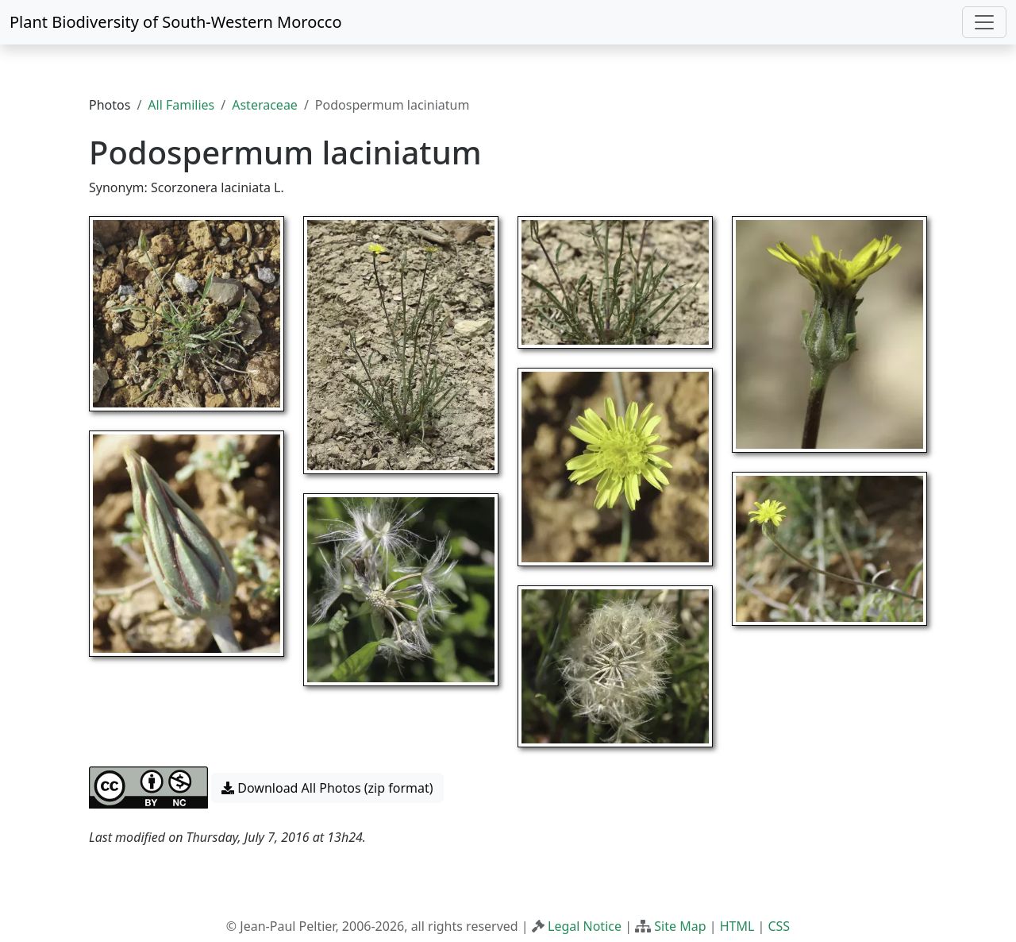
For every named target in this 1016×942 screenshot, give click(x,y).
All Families (181, 105)
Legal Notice (585, 926)
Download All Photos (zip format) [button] (327, 788)
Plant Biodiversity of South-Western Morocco (176, 22)
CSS (779, 926)
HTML (737, 926)
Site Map (680, 926)
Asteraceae (265, 105)
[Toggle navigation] (984, 22)
